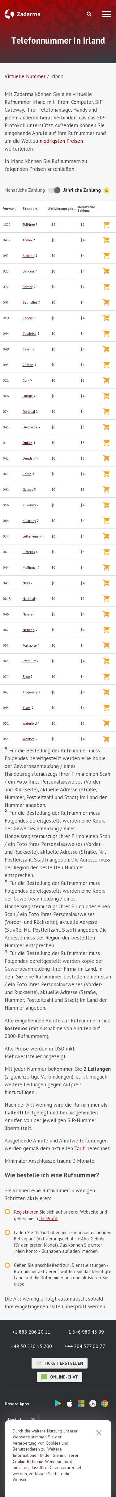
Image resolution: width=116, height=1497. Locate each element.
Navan (27, 614)
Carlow (27, 318)
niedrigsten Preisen (61, 141)
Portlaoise (30, 645)
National (29, 598)
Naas (26, 583)
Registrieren (26, 1212)
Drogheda (30, 427)
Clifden (28, 365)
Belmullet (30, 302)
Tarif (79, 1148)
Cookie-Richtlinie (28, 1461)
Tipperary (30, 692)
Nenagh (29, 630)
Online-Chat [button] (59, 1377)
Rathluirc (29, 661)
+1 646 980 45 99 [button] (85, 1332)
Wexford (29, 739)
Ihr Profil (48, 1218)
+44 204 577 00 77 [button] (84, 1346)
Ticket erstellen (59, 1363)
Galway (28, 489)
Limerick (29, 552)
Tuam (27, 708)
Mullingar (30, 567)
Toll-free (29, 224)
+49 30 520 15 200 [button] (31, 1346)
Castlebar (30, 333)
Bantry (27, 287)
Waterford (30, 723)
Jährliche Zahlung (86, 190)
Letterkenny (32, 536)
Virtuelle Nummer (25, 76)
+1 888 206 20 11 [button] (31, 1332)
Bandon (28, 271)
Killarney (29, 521)
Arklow (27, 240)
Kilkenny (29, 505)
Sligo (26, 676)
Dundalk (29, 458)
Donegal (29, 411)
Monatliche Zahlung (25, 190)
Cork (26, 380)
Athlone (28, 256)
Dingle (28, 396)
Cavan (27, 349)
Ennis (27, 474)
